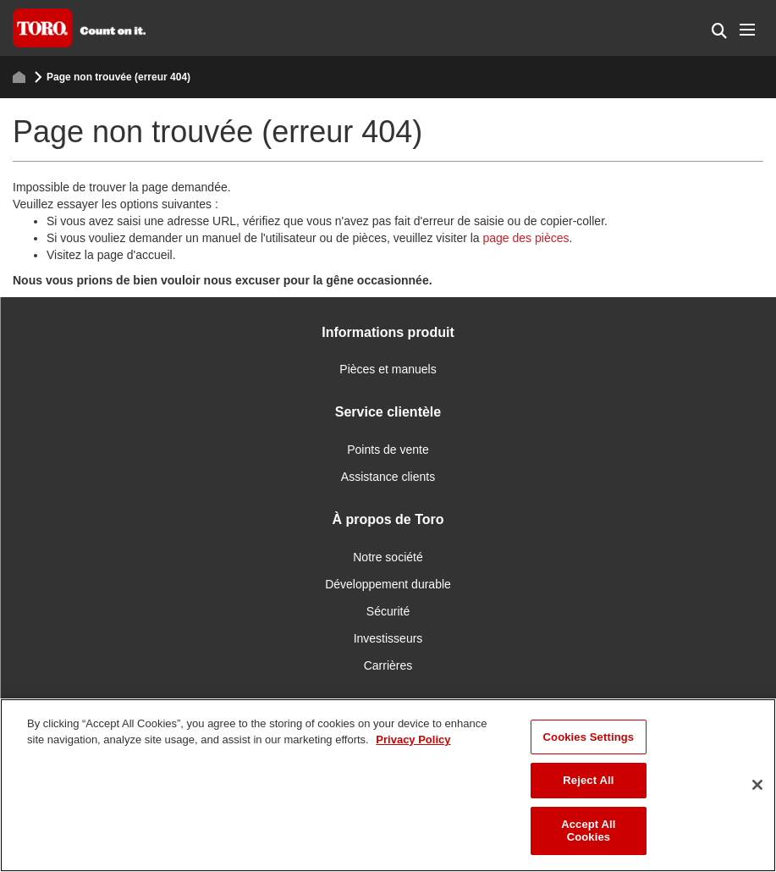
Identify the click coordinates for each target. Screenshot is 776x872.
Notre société (387, 557)
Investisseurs (388, 638)
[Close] (757, 784)
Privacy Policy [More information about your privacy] (413, 739)
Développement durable (388, 584)
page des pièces (526, 238)
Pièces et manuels (387, 369)
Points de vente (388, 449)
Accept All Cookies (588, 831)
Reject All (588, 780)
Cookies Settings (589, 737)
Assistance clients (388, 476)
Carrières (388, 665)
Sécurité (388, 611)
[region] (388, 785)
